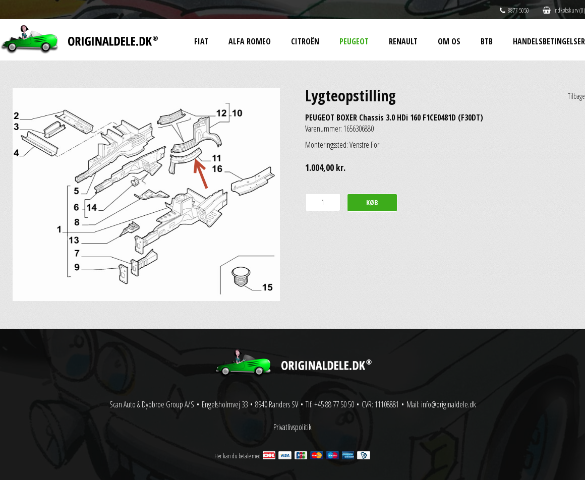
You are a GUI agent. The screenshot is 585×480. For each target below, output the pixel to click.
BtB (487, 41)
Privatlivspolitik (292, 427)
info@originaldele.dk (448, 404)
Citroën (305, 41)
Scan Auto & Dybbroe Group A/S (151, 404)
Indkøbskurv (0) (564, 10)
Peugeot (354, 41)
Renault (403, 41)
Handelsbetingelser (549, 41)
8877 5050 (514, 10)
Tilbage (576, 96)
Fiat (201, 41)
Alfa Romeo (249, 41)
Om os (449, 41)
